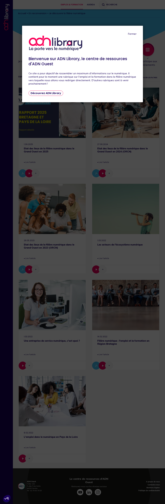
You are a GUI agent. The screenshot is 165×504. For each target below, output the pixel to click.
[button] (7, 498)
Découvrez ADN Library (46, 93)
